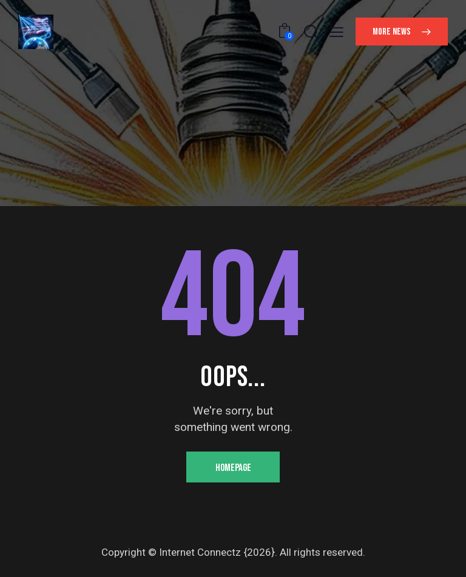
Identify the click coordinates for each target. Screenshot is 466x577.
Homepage (233, 468)
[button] (336, 32)
